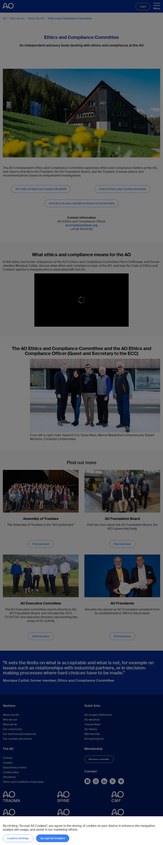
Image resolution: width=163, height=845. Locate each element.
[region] (81, 830)
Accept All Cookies (52, 838)
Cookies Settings (18, 838)
